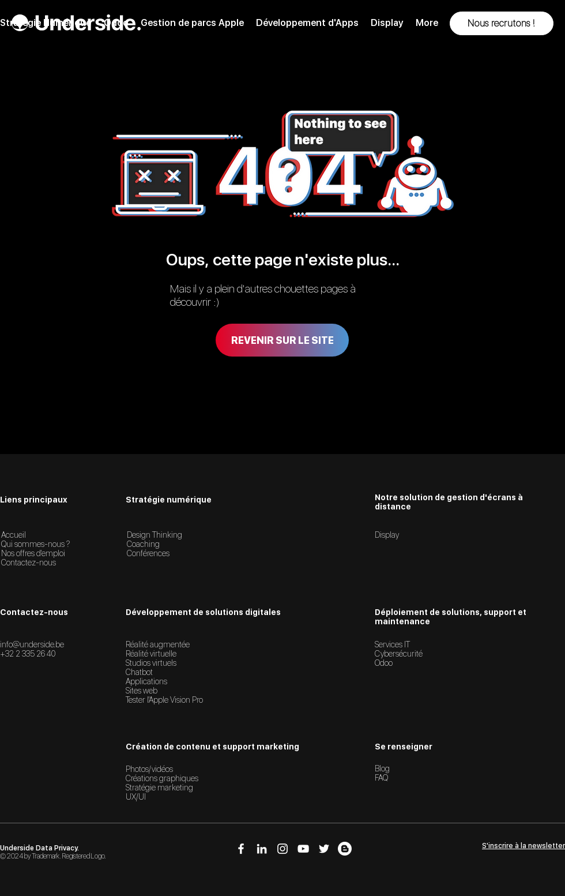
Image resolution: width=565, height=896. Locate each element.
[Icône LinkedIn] (262, 849)
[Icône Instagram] (282, 849)
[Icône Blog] (345, 849)
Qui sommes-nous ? (35, 544)
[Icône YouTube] (303, 849)
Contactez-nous (28, 562)
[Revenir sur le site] (282, 340)
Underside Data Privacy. (39, 848)
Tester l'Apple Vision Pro (164, 699)
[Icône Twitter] (324, 849)
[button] (501, 23)
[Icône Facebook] (241, 849)
